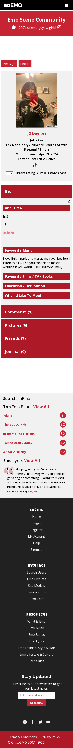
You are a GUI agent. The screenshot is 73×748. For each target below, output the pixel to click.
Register (36, 530)
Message (9, 64)
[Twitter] (40, 722)
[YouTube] (48, 722)
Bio (8, 191)
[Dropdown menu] (66, 5)
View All (41, 406)
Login (36, 523)
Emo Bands (36, 635)
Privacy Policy (50, 737)
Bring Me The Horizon (19, 434)
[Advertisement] (36, 48)
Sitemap (36, 550)
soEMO (13, 5)
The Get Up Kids (15, 424)
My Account (36, 536)
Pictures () (16, 325)
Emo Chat (37, 599)
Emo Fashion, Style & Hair (36, 648)
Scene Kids (36, 661)
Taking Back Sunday (17, 443)
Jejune (7, 415)
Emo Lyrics (36, 641)
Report (25, 64)
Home (36, 517)
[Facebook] (32, 722)
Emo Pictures (36, 579)
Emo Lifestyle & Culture (36, 654)
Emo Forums (36, 592)
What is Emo (36, 621)
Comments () (19, 312)
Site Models (36, 585)
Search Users (36, 572)
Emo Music (36, 628)
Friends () (15, 338)
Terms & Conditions (22, 737)
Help (36, 543)
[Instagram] (59, 27)
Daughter (33, 491)
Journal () (15, 351)
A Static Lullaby (14, 452)
